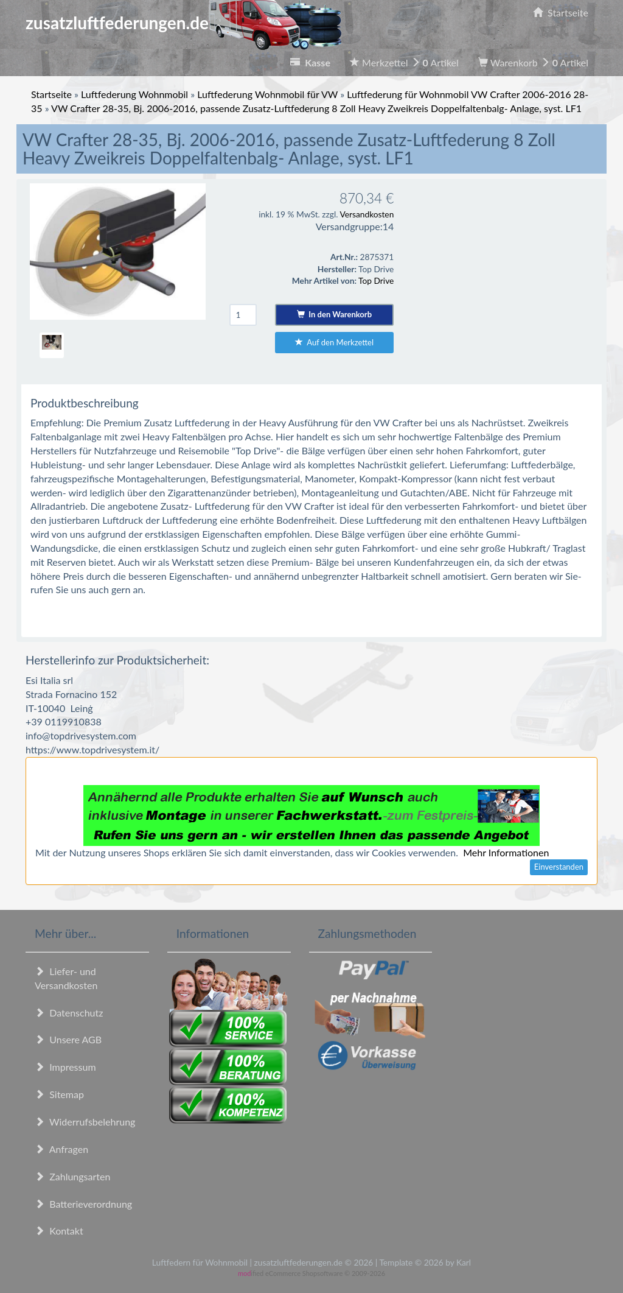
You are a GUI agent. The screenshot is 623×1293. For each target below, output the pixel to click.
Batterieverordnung (83, 1204)
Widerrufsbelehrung (85, 1121)
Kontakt (59, 1230)
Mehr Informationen (506, 852)
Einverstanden (558, 867)
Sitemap (59, 1094)
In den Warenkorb (334, 314)
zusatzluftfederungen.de (183, 22)
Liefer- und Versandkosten (66, 978)
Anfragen (61, 1149)
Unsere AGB (68, 1039)
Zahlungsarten (72, 1176)
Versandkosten (366, 214)
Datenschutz (69, 1012)
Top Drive (376, 280)
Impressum (65, 1067)
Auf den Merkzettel (334, 342)
